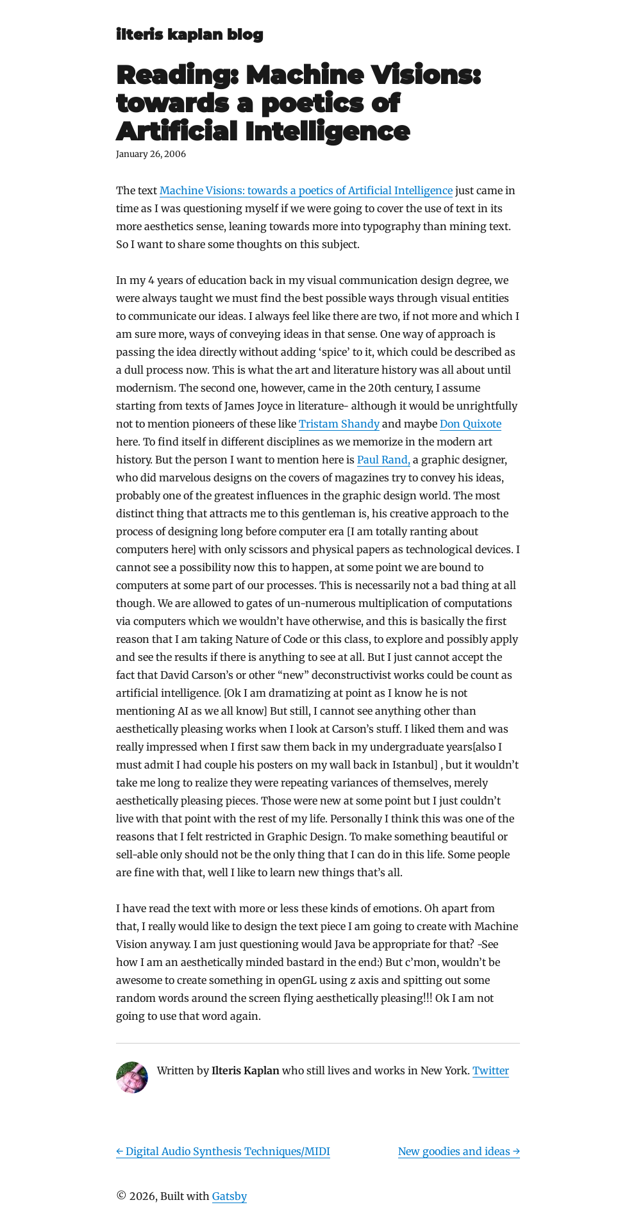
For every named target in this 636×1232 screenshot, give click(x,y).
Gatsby (229, 1196)
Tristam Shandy (339, 423)
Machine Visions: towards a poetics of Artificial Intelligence (306, 190)
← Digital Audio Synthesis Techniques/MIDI (223, 1151)
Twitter (491, 1070)
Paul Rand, (383, 459)
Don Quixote (470, 423)
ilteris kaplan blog (189, 35)
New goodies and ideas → (459, 1151)
